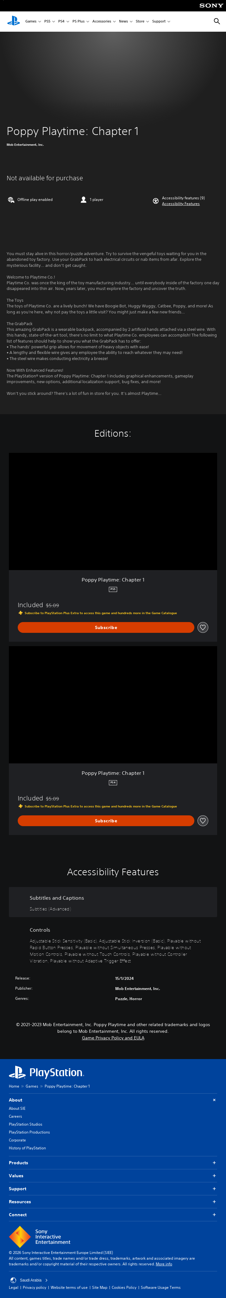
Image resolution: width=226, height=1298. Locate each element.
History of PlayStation (27, 1148)
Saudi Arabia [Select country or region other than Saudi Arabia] (29, 1280)
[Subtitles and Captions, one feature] (113, 902)
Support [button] (113, 1189)
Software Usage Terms (161, 1287)
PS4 (61, 21)
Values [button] (113, 1176)
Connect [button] (113, 1215)
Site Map (99, 1287)
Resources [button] (113, 1202)
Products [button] (113, 1163)
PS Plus (78, 21)
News (123, 21)
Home (14, 1086)
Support (159, 21)
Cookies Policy (124, 1287)
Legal (13, 1287)
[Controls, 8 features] (113, 944)
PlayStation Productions (29, 1132)
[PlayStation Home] (14, 21)
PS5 (47, 21)
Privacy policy (34, 1287)
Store (140, 21)
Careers (15, 1116)
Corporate (17, 1140)
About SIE (17, 1108)
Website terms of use (69, 1287)
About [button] (113, 1100)
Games (30, 21)
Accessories (101, 21)
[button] (181, 204)
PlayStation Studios (25, 1124)
